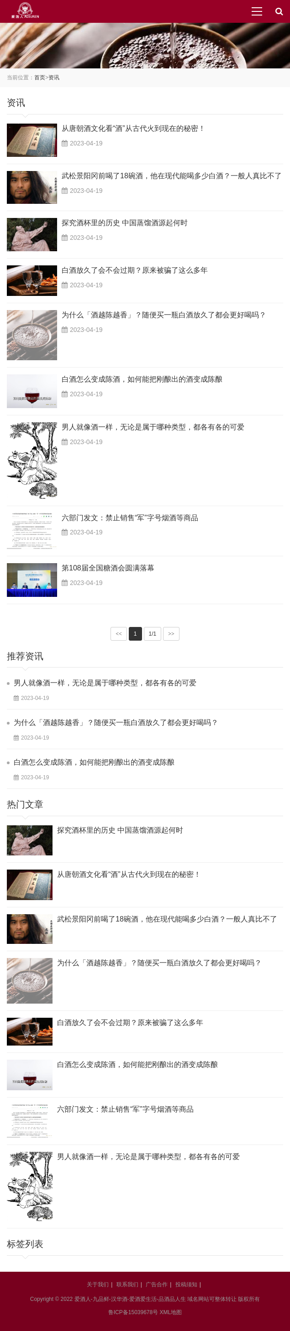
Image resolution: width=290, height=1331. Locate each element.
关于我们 (98, 1284)
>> (171, 634)
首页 (39, 77)
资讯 (53, 77)
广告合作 (157, 1284)
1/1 (153, 634)
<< (119, 634)
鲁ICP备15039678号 (133, 1312)
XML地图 (171, 1312)
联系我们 (127, 1284)
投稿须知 (186, 1284)
